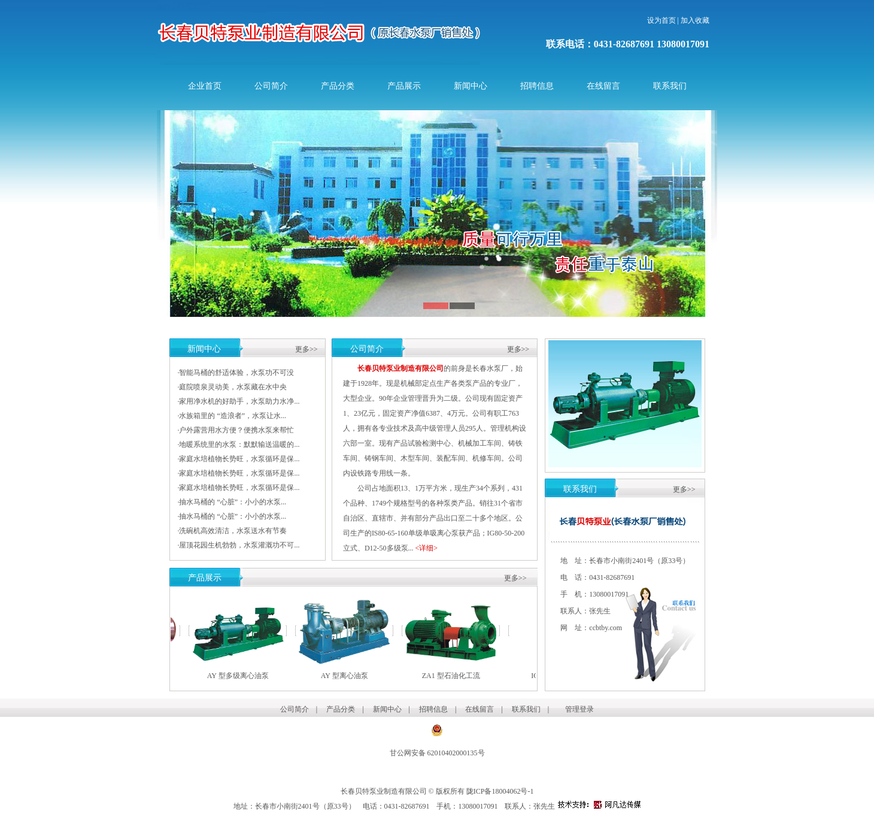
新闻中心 (470, 85)
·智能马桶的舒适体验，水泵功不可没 (235, 372)
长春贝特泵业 (178, 6)
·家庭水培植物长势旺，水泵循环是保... (238, 459)
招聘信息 (537, 85)
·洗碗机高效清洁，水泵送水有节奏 (232, 531)
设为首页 (661, 20)
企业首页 (204, 85)
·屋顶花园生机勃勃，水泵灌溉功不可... (238, 545)
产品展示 (404, 85)
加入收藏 (695, 20)
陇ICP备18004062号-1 (501, 791)
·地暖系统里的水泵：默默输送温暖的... (238, 444)
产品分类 (337, 85)
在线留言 (603, 85)
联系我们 (670, 85)
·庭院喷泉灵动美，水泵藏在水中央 (232, 387)
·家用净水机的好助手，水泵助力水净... (238, 401)
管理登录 (579, 709)
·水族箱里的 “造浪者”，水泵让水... (231, 416)
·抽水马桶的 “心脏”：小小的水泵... (231, 502)
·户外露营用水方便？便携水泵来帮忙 (235, 430)
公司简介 (271, 85)
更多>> (306, 349)
